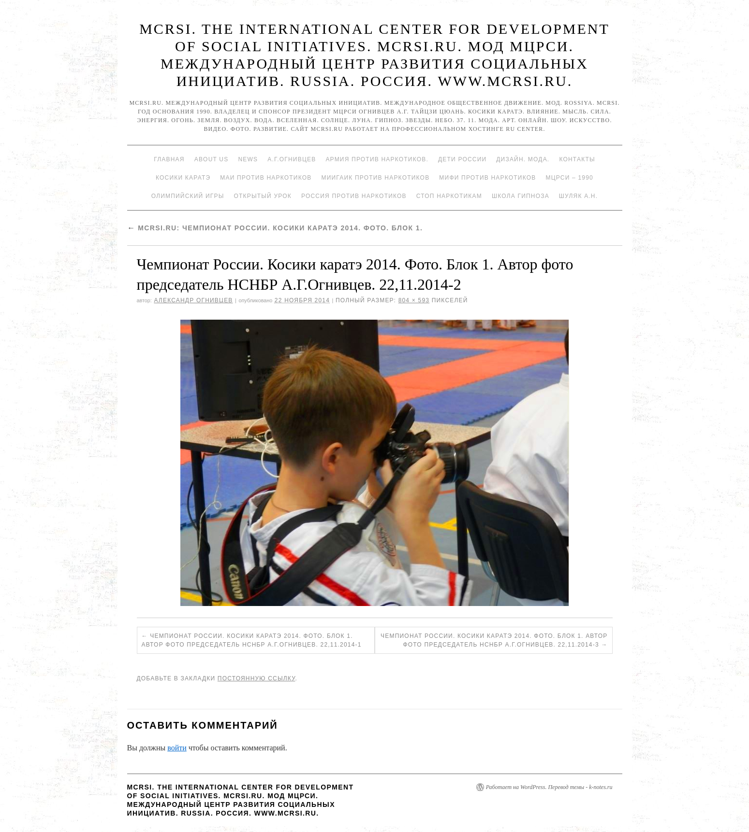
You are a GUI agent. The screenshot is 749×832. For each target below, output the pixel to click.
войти (177, 748)
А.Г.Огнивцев (291, 159)
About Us (211, 159)
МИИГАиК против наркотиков (375, 177)
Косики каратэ (183, 177)
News (248, 159)
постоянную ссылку (256, 678)
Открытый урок (262, 196)
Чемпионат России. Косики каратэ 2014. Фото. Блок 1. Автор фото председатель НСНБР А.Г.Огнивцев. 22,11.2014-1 (252, 640)
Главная (169, 159)
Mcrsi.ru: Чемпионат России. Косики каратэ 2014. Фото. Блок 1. (275, 228)
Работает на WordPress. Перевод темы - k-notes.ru (549, 787)
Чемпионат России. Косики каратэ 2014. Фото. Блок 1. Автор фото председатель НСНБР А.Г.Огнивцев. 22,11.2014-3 (494, 640)
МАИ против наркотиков (265, 177)
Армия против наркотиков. (376, 159)
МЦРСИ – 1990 (569, 177)
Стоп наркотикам (449, 196)
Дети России (462, 159)
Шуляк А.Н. (578, 196)
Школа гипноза (520, 196)
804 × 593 (414, 300)
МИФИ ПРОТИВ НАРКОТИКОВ (487, 177)
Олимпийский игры (187, 196)
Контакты (577, 159)
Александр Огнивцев (193, 300)
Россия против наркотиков (354, 196)
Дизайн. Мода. (522, 159)
